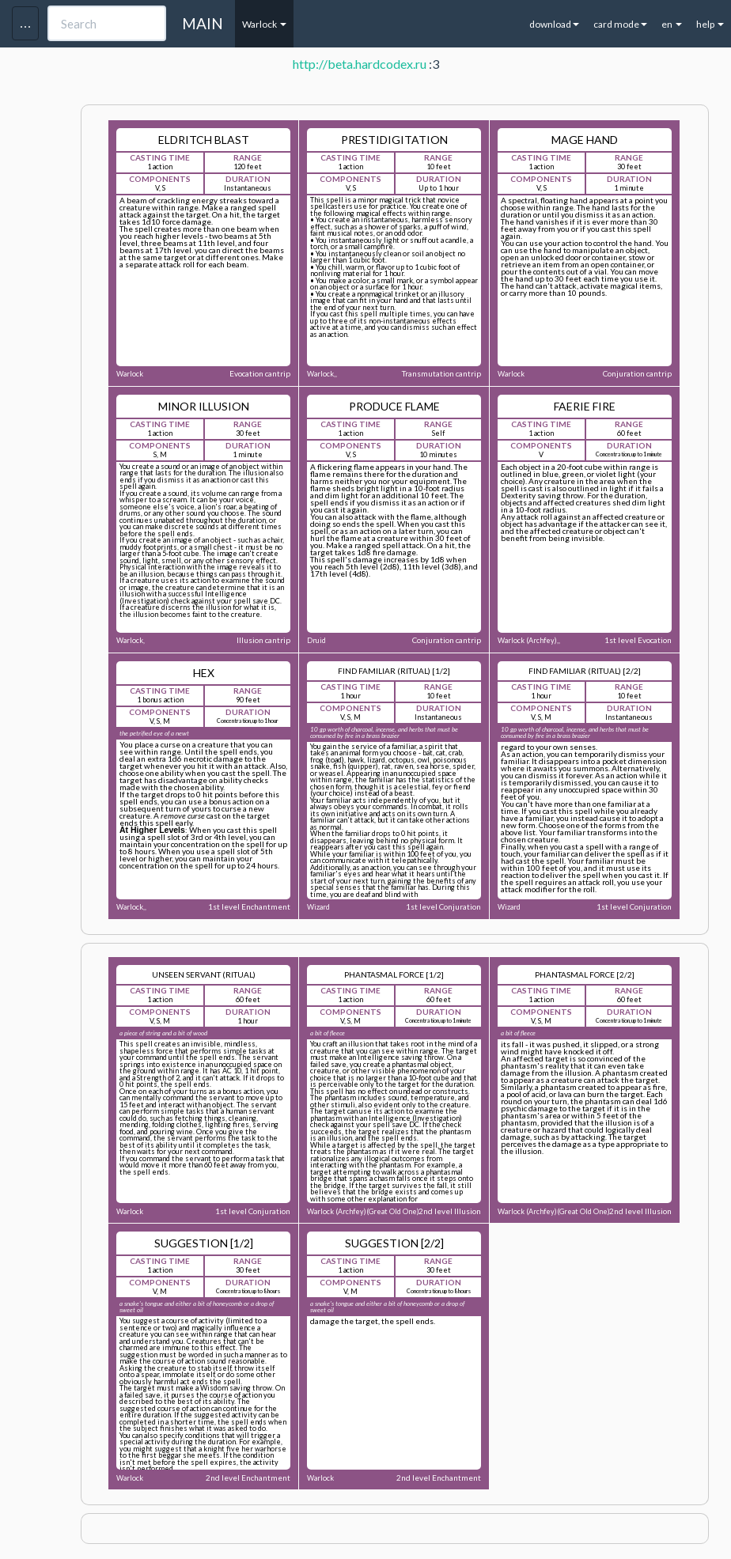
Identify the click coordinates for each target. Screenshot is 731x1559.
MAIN (202, 23)
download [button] (554, 24)
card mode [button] (620, 24)
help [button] (710, 24)
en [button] (671, 24)
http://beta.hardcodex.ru (359, 63)
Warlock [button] (264, 24)
